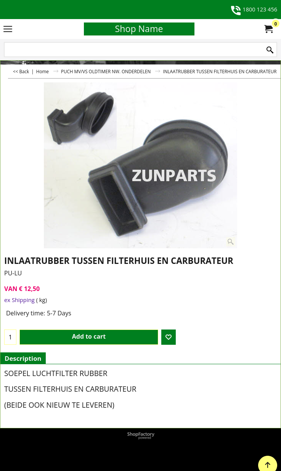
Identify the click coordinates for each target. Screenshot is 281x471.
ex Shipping (19, 300)
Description (23, 358)
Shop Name (139, 29)
